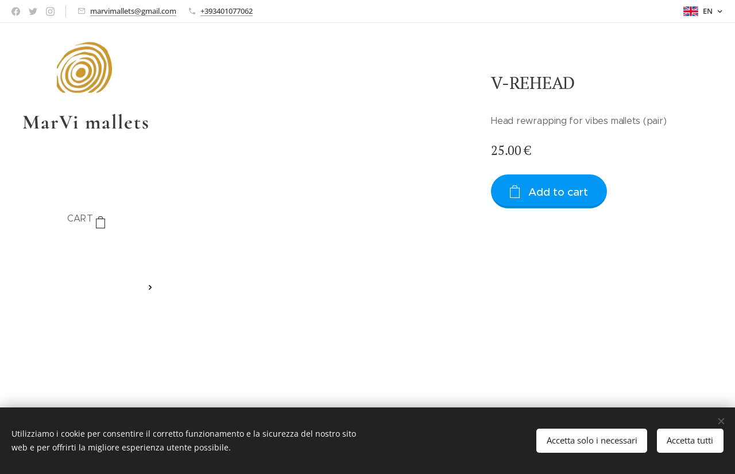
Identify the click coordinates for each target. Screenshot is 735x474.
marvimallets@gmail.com (133, 11)
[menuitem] (86, 253)
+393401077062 (226, 11)
